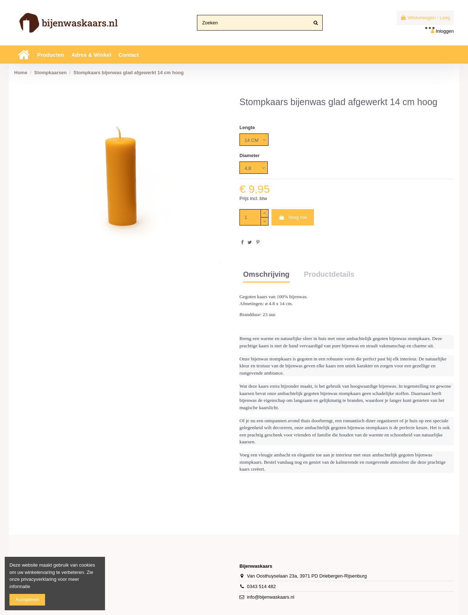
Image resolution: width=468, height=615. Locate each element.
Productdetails (329, 274)
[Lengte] (254, 139)
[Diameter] (253, 167)
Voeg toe (292, 217)
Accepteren (27, 599)
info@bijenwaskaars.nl (270, 597)
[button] (50, 54)
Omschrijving (266, 274)
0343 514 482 (261, 586)
